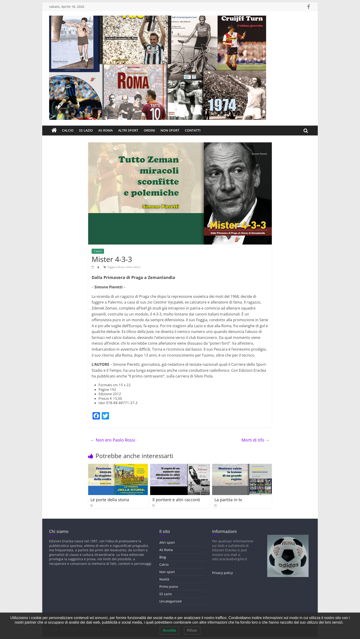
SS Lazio (86, 130)
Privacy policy (222, 573)
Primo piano (168, 586)
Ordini (149, 130)
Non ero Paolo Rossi (112, 440)
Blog (162, 557)
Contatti (192, 130)
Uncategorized (170, 601)
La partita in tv (228, 499)
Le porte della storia (109, 499)
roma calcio (132, 267)
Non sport (169, 130)
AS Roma (105, 130)
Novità (164, 579)
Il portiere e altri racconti (176, 499)
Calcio (67, 130)
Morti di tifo (256, 440)
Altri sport (128, 130)
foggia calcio (115, 267)
